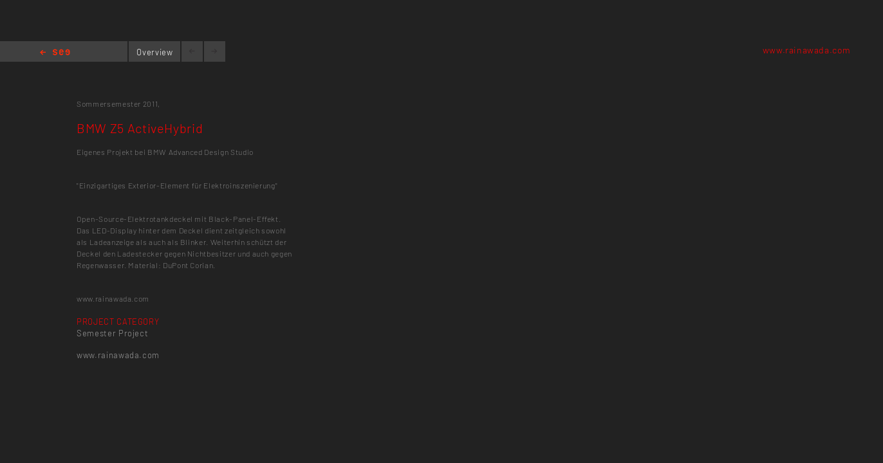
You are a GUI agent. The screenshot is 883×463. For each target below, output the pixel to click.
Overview (154, 52)
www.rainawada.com (807, 49)
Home (55, 53)
